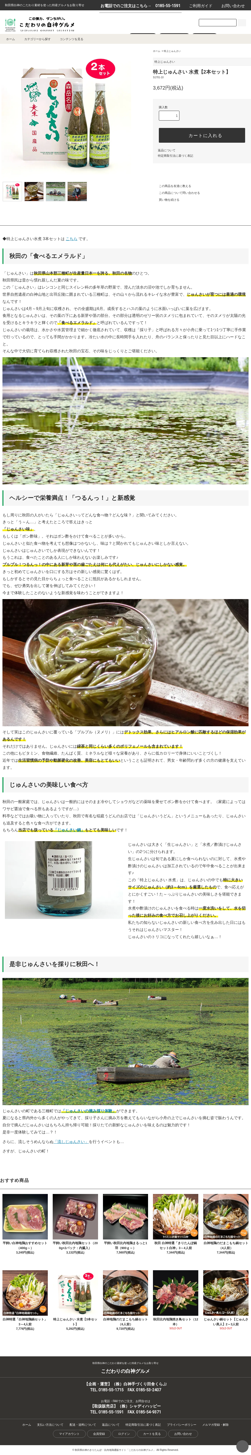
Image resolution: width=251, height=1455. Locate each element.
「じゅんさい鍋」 (69, 830)
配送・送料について (83, 1424)
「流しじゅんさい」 (71, 1142)
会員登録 (99, 1434)
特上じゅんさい (172, 51)
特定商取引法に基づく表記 (175, 155)
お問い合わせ (230, 6)
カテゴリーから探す (34, 39)
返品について (167, 150)
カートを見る (152, 1434)
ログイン (124, 1434)
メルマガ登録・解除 (215, 1424)
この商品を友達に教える (172, 186)
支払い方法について (50, 1424)
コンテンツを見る (68, 39)
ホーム (10, 39)
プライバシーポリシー (181, 1424)
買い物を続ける (166, 199)
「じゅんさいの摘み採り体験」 (88, 1111)
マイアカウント (69, 1434)
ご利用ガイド (198, 6)
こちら (71, 239)
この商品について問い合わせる (176, 193)
